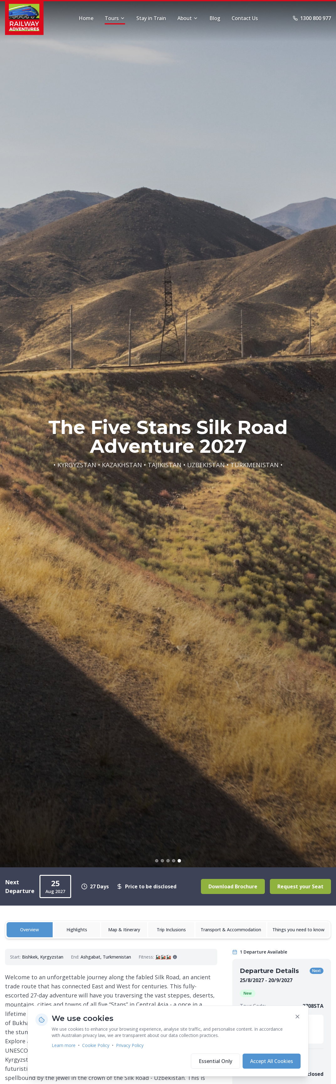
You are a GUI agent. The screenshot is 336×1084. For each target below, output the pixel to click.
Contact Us (245, 18)
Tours (115, 19)
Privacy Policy (130, 1045)
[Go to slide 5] (179, 860)
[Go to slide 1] (156, 860)
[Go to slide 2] (162, 860)
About (187, 18)
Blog (214, 18)
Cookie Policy (95, 1045)
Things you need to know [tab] (298, 930)
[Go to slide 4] (173, 860)
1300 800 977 (312, 18)
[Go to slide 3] (168, 860)
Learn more (64, 1045)
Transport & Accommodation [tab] (231, 930)
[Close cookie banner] (297, 1016)
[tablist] (168, 930)
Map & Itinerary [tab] (124, 930)
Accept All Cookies (271, 1061)
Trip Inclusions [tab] (171, 930)
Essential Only (215, 1061)
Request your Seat (300, 886)
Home (86, 18)
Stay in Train (151, 18)
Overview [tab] (29, 930)
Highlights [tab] (76, 930)
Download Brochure (232, 886)
